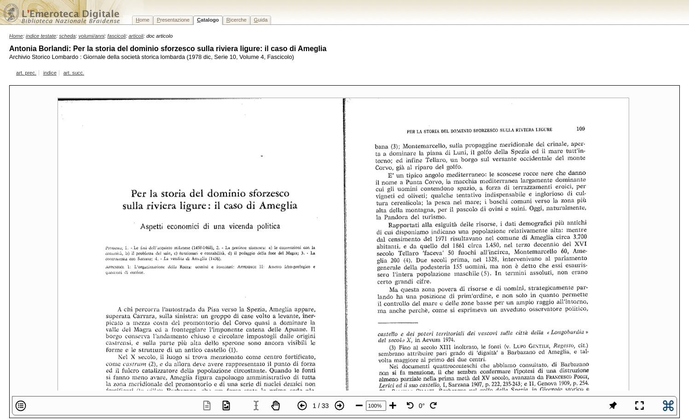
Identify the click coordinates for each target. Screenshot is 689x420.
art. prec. (26, 73)
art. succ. (74, 73)
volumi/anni (92, 36)
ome (143, 20)
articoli (135, 36)
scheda (67, 36)
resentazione (173, 20)
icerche (236, 20)
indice (50, 73)
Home (16, 36)
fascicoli (116, 36)
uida (261, 20)
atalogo (208, 20)
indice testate (41, 36)
